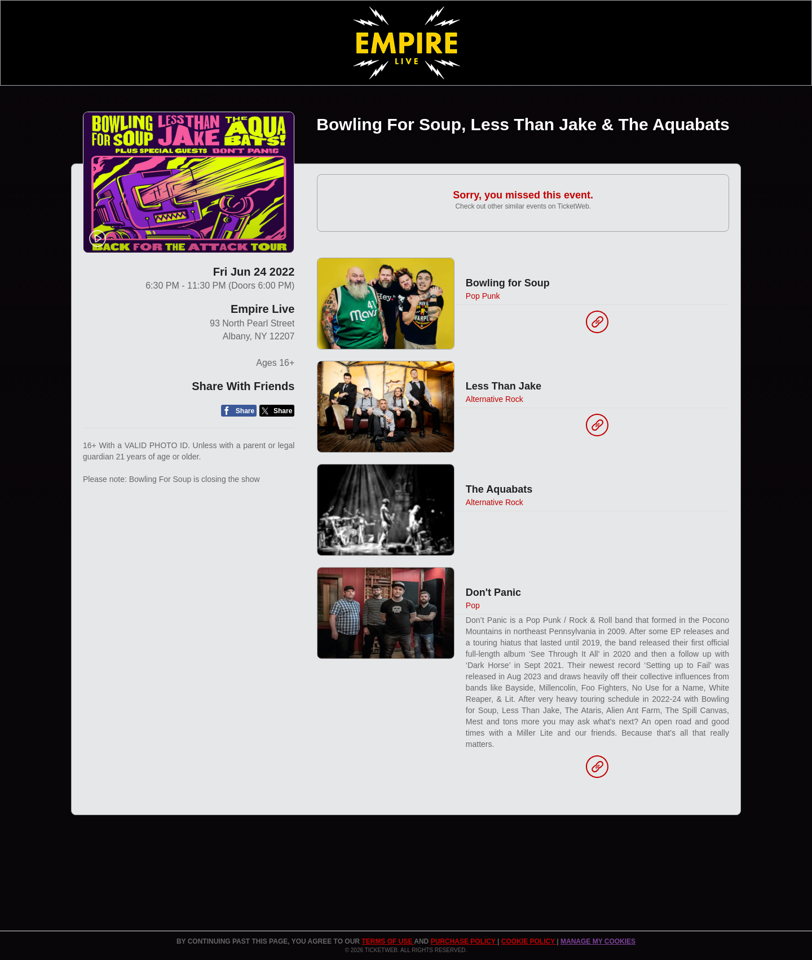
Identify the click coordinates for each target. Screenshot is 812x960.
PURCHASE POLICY (464, 941)
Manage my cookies (598, 941)
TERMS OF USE (387, 941)
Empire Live (262, 309)
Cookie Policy (529, 941)
